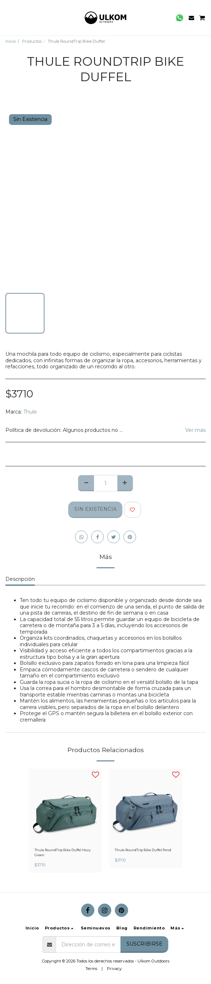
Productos (32, 41)
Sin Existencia (95, 509)
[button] (8, 17)
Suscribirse (144, 944)
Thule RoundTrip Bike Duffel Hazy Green (62, 852)
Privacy (114, 968)
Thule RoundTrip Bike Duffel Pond (143, 850)
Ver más (195, 430)
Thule (30, 412)
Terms (91, 968)
